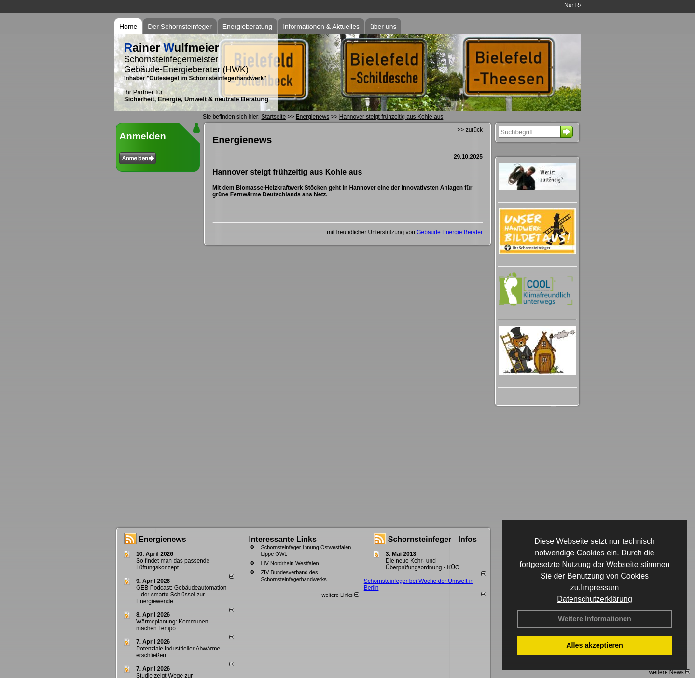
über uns (383, 26)
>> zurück (470, 129)
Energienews (162, 539)
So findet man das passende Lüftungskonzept (172, 564)
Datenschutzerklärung (594, 599)
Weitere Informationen (594, 619)
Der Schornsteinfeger (179, 26)
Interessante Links (283, 539)
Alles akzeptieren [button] (594, 645)
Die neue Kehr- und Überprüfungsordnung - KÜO (422, 564)
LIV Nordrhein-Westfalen (290, 563)
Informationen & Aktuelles (321, 26)
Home (128, 26)
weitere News (669, 672)
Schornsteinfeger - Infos (432, 539)
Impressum (600, 587)
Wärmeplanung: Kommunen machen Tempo (172, 625)
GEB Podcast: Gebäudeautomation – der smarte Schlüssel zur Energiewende (181, 594)
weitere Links (340, 595)
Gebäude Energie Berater (450, 232)
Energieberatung (247, 26)
